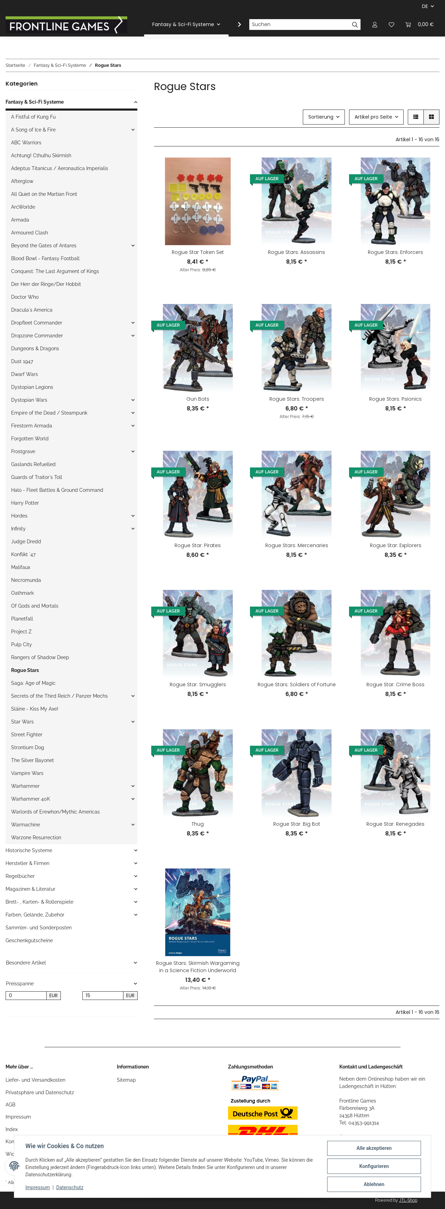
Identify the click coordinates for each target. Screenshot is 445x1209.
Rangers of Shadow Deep (40, 657)
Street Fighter (26, 734)
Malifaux (20, 567)
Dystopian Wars (29, 400)
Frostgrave (23, 451)
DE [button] (425, 6)
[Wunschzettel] (391, 25)
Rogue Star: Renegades (395, 823)
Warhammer (25, 786)
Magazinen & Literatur (30, 889)
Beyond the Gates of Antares (43, 245)
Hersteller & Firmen (27, 863)
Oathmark (22, 593)
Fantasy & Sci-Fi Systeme (35, 102)
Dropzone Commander (37, 335)
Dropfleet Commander (36, 323)
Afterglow (22, 181)
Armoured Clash (29, 232)
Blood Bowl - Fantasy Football (45, 258)
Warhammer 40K (30, 799)
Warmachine (25, 824)
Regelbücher (20, 876)
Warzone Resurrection (36, 837)
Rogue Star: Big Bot (296, 823)
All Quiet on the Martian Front (44, 194)
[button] (374, 25)
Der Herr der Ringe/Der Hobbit (46, 284)
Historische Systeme (29, 850)
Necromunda (26, 580)
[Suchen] (299, 25)
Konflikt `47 (23, 554)
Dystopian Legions (32, 387)
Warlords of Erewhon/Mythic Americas (55, 812)
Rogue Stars (25, 670)
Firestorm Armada (31, 426)
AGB (10, 1104)
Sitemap (126, 1080)
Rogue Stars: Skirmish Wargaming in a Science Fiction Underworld (198, 967)
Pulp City (21, 644)
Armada (20, 220)
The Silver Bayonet (32, 760)
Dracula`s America (31, 310)
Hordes (19, 516)
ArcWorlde (23, 207)
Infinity (18, 528)
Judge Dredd (26, 541)
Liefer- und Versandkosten (35, 1080)
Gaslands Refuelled (33, 464)
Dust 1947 (22, 361)
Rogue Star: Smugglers (198, 684)
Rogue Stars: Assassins (296, 252)
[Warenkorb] (419, 25)
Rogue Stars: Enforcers (395, 252)
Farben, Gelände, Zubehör (35, 915)
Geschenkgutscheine (29, 940)
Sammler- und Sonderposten (39, 927)
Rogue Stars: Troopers (296, 398)
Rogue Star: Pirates (198, 545)
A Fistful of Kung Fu (33, 117)
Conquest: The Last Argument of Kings (55, 271)
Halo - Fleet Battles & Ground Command (57, 490)
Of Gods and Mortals (34, 606)
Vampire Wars (27, 773)
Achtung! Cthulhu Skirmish (41, 155)
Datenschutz (69, 1187)
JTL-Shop (408, 1200)
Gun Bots (197, 398)
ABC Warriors (26, 142)
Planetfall (22, 619)
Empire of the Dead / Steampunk (49, 413)
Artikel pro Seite (373, 116)
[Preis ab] (26, 995)
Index (12, 1129)
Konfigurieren (374, 1166)
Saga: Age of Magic (33, 683)
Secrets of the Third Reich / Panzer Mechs (59, 696)
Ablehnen (374, 1184)
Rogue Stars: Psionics (395, 398)
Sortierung (320, 116)
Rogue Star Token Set (198, 252)
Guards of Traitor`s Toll (36, 477)
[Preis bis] (102, 995)
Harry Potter (25, 503)
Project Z (21, 631)
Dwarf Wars (24, 374)
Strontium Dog (27, 747)
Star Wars (22, 721)
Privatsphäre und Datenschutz (40, 1092)
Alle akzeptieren (373, 1148)
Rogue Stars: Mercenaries (296, 545)
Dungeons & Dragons (35, 348)
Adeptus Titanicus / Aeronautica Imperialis (59, 168)
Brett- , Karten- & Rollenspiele (39, 902)
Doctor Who (25, 297)
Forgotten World (30, 438)
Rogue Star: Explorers (395, 545)
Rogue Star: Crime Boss (395, 684)
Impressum (18, 1117)
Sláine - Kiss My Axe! (34, 709)
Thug (198, 823)
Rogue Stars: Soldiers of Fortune (297, 684)
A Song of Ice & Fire (33, 130)
